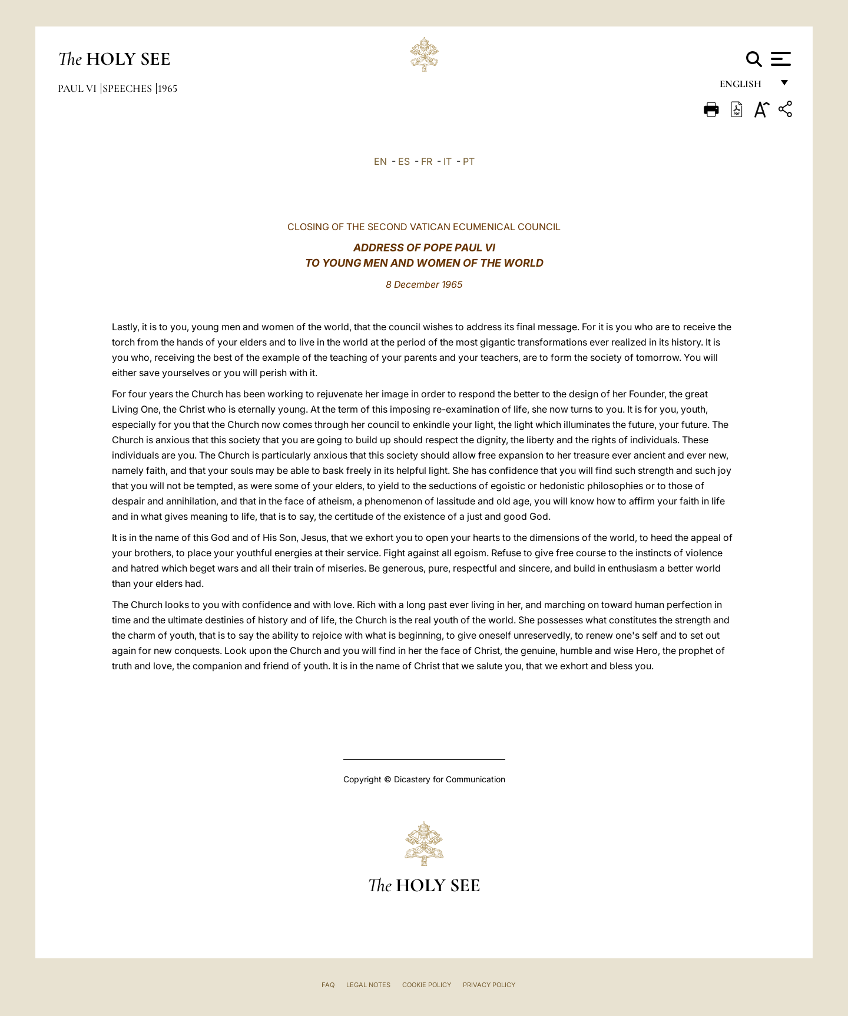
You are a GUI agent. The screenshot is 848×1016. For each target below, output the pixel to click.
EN (380, 161)
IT (447, 161)
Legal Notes (368, 985)
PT (469, 161)
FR (426, 161)
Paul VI (78, 88)
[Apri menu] (779, 59)
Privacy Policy (489, 985)
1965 (167, 88)
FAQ (328, 985)
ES (404, 161)
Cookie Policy (426, 985)
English (745, 87)
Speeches (128, 88)
